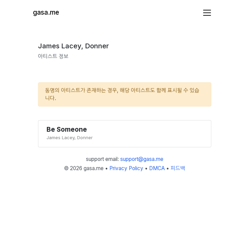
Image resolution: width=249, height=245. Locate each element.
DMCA (157, 168)
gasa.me (46, 12)
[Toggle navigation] (207, 12)
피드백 (178, 168)
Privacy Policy (126, 168)
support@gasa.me (141, 159)
